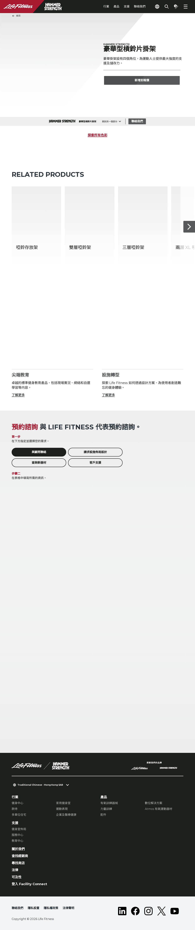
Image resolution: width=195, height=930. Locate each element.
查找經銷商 (20, 856)
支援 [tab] (127, 6)
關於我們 (18, 849)
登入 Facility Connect (29, 884)
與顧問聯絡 (39, 452)
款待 (14, 809)
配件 (103, 814)
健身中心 (17, 803)
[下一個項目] (189, 227)
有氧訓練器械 (109, 803)
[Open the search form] (166, 6)
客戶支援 (95, 462)
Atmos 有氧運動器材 (158, 809)
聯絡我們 (140, 6)
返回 (16, 15)
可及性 (16, 877)
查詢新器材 (39, 462)
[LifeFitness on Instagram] (148, 911)
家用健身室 (63, 803)
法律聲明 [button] (68, 908)
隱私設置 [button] (33, 908)
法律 (15, 870)
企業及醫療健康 (66, 814)
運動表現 (62, 809)
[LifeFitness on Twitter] (161, 911)
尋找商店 (18, 863)
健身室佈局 (19, 829)
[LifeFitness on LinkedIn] (122, 911)
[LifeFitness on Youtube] (174, 911)
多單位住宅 (19, 814)
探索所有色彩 (97, 135)
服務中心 (17, 835)
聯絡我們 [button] (17, 908)
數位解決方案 (153, 803)
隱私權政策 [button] (51, 908)
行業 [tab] (106, 6)
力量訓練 (106, 809)
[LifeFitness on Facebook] (135, 911)
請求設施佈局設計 (95, 452)
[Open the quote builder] (176, 6)
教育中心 (17, 841)
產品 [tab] (116, 6)
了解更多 (18, 395)
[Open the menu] (185, 6)
